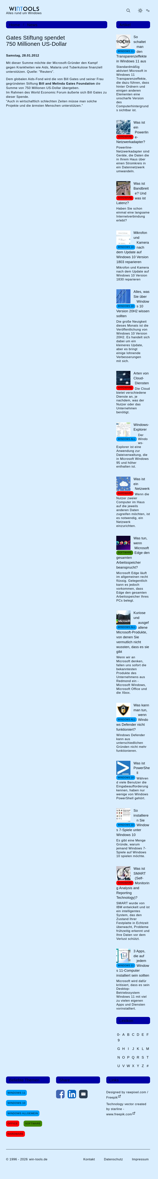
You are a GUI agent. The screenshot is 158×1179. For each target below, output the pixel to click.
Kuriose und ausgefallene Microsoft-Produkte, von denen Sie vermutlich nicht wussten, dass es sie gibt (132, 632)
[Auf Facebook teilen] (60, 1095)
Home (14, 25)
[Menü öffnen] (148, 10)
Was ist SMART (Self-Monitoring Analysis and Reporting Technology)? (132, 883)
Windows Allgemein (23, 1113)
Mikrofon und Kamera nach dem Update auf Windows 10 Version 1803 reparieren (132, 247)
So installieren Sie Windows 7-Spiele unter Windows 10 (132, 822)
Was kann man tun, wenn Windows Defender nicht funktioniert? (132, 717)
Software (33, 1123)
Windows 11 (16, 1092)
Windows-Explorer (141, 427)
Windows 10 (16, 1103)
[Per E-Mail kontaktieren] (83, 1095)
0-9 (118, 1037)
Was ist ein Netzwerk (141, 484)
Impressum (140, 1159)
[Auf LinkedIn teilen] (72, 1095)
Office (13, 1123)
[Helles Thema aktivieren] (140, 10)
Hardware (15, 1133)
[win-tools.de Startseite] (24, 10)
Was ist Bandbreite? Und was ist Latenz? (132, 193)
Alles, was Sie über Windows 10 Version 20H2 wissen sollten (133, 304)
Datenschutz (113, 1159)
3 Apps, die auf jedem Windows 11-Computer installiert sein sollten (132, 963)
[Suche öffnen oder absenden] (128, 10)
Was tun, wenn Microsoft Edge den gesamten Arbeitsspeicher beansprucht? (133, 552)
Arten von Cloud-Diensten (141, 378)
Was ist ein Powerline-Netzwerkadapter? (132, 132)
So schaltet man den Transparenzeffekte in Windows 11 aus (131, 49)
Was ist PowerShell (141, 768)
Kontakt (89, 1159)
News (32, 25)
